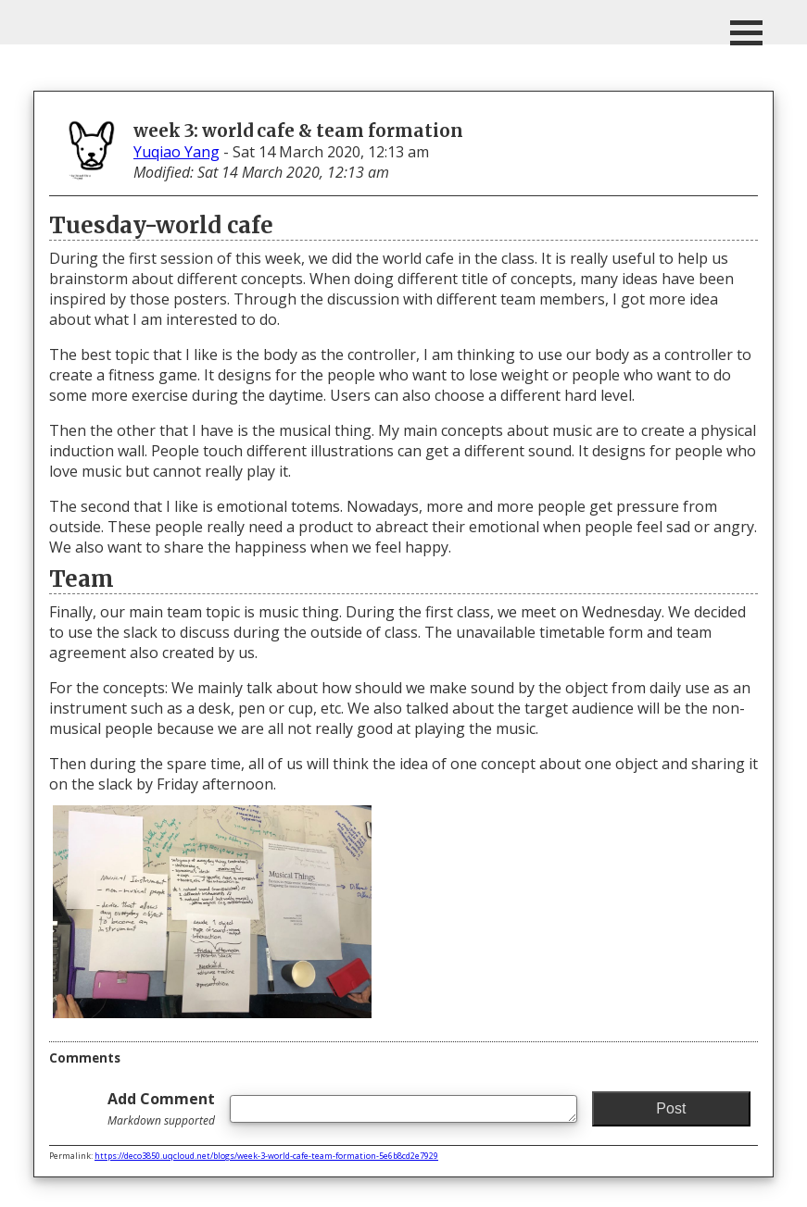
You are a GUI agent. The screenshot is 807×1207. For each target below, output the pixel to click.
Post (671, 1108)
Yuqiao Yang (176, 152)
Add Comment (161, 1108)
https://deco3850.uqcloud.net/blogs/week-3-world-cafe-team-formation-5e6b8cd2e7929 (266, 1156)
